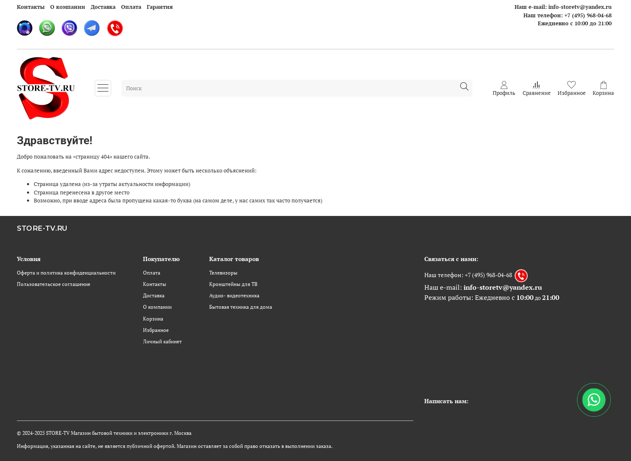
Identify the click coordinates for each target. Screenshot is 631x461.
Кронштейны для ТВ (233, 284)
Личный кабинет (162, 341)
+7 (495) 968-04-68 (588, 15)
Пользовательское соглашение (53, 284)
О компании (67, 7)
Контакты (31, 7)
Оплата (131, 7)
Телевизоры (223, 273)
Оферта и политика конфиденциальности (66, 273)
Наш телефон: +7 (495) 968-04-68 (468, 274)
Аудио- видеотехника (234, 295)
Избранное (156, 330)
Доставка (103, 7)
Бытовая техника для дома (240, 307)
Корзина (153, 318)
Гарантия (160, 7)
